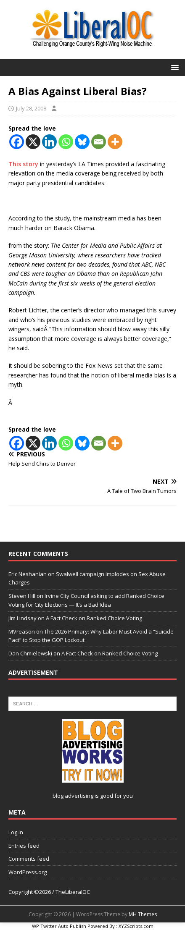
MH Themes (143, 914)
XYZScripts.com (136, 926)
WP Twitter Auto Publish (59, 926)
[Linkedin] (49, 141)
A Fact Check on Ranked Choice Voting (94, 618)
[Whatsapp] (65, 141)
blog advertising (73, 795)
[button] (173, 67)
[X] (33, 141)
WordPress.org (27, 872)
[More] (115, 141)
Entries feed (24, 845)
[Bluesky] (82, 141)
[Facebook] (16, 141)
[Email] (98, 141)
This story (24, 164)
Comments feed (28, 858)
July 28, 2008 (31, 108)
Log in (15, 832)
